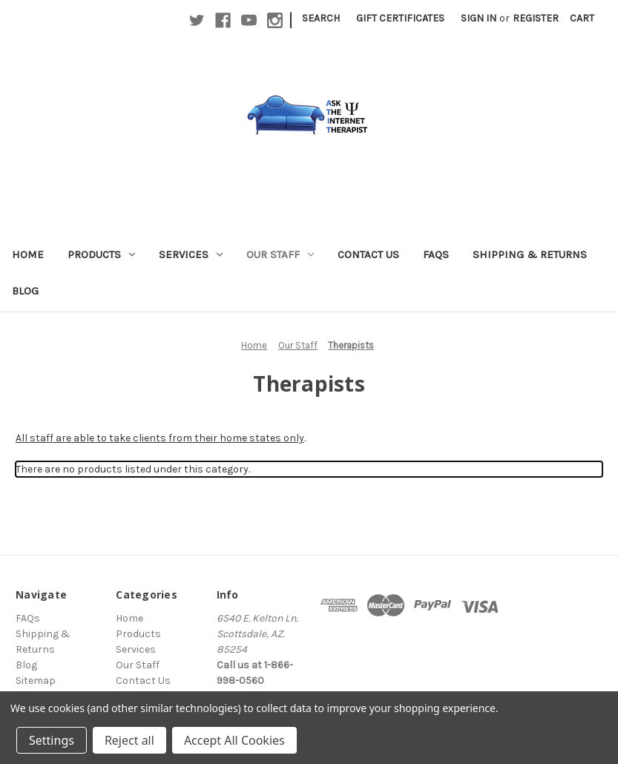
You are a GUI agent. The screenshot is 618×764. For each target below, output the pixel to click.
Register (536, 18)
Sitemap (36, 680)
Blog (25, 290)
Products (101, 254)
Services (191, 254)
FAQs (436, 254)
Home (28, 254)
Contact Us (368, 254)
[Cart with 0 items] (582, 18)
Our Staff (280, 254)
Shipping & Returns (530, 254)
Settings (51, 740)
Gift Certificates (400, 18)
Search (321, 18)
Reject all (129, 740)
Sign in (478, 18)
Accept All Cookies (234, 740)
